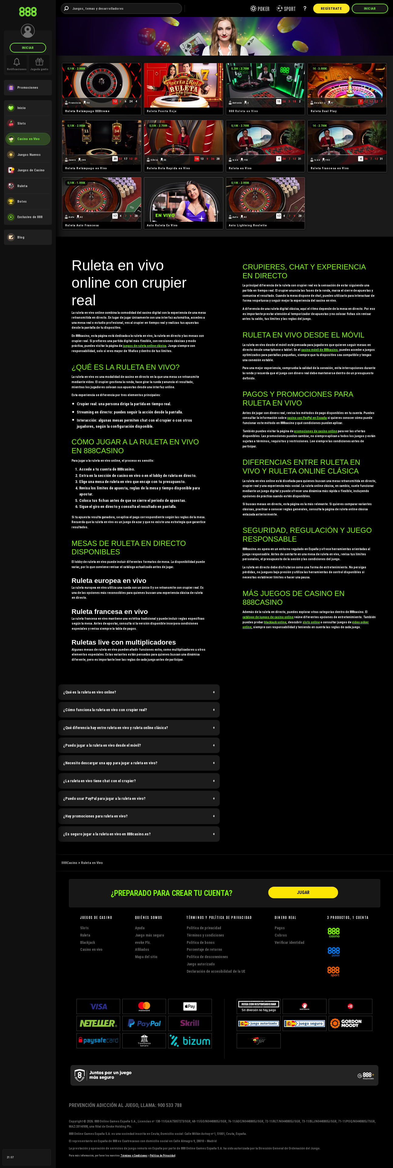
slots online (311, 622)
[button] (139, 692)
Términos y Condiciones (133, 1155)
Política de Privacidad (162, 1155)
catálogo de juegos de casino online (267, 617)
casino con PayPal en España (307, 418)
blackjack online (275, 622)
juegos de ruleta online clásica (144, 346)
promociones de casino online (315, 431)
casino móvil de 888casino (319, 350)
